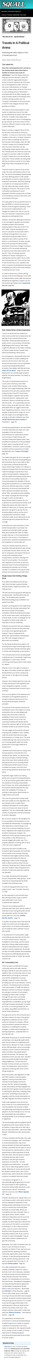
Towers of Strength (21, 451)
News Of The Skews (9, 370)
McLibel (8, 1291)
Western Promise (15, 1312)
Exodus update (13, 1263)
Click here (7, 1346)
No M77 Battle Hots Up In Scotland (13, 419)
